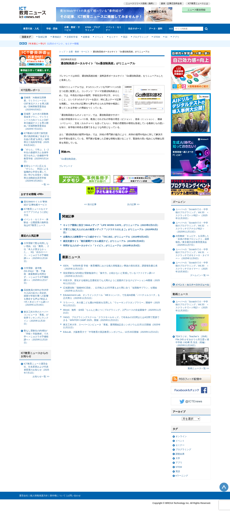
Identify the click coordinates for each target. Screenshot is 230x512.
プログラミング (140, 35)
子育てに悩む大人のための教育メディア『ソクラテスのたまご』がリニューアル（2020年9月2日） (110, 229)
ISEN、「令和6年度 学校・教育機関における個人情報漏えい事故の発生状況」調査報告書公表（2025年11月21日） (110, 266)
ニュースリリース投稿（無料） (139, 3)
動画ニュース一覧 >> (198, 367)
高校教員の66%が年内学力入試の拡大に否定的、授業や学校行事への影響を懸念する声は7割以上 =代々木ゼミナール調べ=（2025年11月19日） (36, 296)
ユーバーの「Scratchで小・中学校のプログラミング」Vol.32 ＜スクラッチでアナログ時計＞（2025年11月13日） (192, 225)
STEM (156, 35)
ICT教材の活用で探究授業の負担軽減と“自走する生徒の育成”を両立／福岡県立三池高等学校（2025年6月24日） (36, 137)
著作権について (57, 494)
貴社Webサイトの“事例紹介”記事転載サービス (35, 201)
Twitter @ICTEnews (191, 400)
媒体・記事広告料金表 (171, 3)
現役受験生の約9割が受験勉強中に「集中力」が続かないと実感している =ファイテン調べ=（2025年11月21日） (109, 273)
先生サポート (135, 28)
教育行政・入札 (31, 28)
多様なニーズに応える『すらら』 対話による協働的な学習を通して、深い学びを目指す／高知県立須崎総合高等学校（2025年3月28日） (36, 172)
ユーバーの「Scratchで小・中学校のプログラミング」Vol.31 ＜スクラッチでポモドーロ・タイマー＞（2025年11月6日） (192, 252)
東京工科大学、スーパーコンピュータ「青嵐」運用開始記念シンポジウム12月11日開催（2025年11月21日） (112, 324)
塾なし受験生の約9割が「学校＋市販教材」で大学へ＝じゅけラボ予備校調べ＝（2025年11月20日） (36, 335)
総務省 (86, 35)
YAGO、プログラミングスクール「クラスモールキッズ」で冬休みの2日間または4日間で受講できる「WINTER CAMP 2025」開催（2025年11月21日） (111, 317)
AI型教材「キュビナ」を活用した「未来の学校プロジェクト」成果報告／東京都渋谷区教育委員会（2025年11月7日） (192, 239)
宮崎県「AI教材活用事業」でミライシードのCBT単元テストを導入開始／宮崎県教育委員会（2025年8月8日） (36, 102)
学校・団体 (52, 28)
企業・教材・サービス (72, 27)
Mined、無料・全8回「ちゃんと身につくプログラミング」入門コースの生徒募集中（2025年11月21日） (112, 310)
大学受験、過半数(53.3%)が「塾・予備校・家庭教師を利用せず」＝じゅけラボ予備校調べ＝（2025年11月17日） (36, 274)
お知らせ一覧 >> (41, 375)
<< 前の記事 (90, 203)
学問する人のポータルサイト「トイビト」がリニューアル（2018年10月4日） (102, 244)
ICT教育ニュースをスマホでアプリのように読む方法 (36, 210)
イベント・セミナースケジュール (192, 283)
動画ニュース (180, 292)
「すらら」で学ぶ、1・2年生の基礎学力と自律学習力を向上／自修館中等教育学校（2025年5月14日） (36, 154)
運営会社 (23, 494)
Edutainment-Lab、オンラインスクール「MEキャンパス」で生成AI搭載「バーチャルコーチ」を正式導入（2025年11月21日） (111, 295)
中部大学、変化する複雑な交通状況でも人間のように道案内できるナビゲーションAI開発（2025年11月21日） (111, 280)
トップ (62, 50)
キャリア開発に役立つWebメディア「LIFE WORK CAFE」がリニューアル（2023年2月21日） (111, 223)
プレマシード (66, 164)
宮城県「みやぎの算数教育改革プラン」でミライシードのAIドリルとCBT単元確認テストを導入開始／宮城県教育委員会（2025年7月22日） (36, 120)
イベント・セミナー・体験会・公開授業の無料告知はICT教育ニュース (36, 220)
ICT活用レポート (30, 88)
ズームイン (179, 200)
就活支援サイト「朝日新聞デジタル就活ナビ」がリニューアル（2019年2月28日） (104, 239)
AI (165, 35)
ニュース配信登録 (196, 9)
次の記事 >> (133, 203)
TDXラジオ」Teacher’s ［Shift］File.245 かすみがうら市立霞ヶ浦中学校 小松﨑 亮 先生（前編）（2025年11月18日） (192, 349)
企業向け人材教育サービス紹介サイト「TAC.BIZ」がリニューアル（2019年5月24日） (106, 235)
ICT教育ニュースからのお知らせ (34, 353)
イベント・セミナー (113, 27)
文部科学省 (72, 35)
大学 (178, 456)
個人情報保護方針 (39, 494)
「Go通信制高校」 (68, 157)
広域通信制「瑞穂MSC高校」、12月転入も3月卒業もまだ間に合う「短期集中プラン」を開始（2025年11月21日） (110, 288)
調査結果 (180, 452)
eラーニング (182, 474)
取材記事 (43, 35)
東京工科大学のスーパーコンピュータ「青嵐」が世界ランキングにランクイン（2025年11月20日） (36, 316)
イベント (99, 35)
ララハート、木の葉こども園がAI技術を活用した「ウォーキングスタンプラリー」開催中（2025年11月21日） (111, 302)
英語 (125, 35)
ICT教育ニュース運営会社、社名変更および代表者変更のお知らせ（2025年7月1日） (36, 366)
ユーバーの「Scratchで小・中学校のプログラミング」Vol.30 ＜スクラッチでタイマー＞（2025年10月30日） (192, 265)
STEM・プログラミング (93, 27)
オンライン (181, 435)
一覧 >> (45, 183)
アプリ (175, 35)
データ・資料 (155, 28)
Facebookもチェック (191, 388)
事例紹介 (57, 35)
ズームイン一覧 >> (199, 274)
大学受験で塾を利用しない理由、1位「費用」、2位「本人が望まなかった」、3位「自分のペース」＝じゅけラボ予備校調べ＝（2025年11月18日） (36, 250)
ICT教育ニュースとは (198, 3)
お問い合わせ (74, 494)
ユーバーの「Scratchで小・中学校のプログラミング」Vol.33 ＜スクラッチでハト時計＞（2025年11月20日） (192, 212)
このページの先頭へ (223, 485)
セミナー (113, 35)
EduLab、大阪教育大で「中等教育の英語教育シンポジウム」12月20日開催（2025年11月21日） (111, 330)
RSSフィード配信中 (191, 377)
